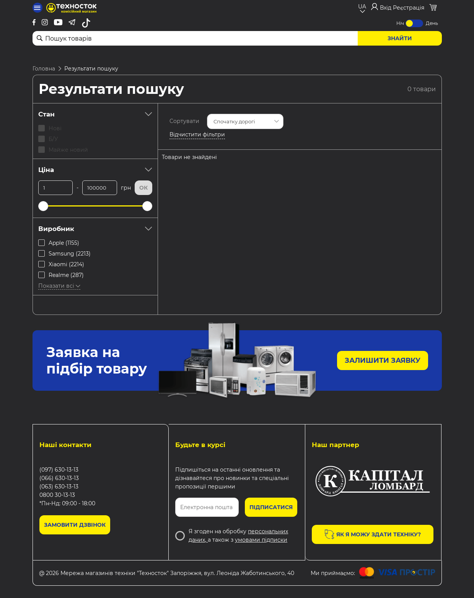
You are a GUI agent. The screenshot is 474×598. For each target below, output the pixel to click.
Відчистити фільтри (197, 134)
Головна (44, 68)
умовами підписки (261, 539)
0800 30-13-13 (57, 495)
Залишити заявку (382, 360)
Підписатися (271, 507)
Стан (95, 114)
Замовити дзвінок (75, 524)
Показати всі (59, 285)
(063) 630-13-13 (58, 486)
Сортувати (184, 121)
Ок (143, 187)
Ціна (95, 170)
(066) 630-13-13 (59, 478)
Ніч (400, 23)
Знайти (400, 38)
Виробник (95, 229)
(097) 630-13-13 (58, 469)
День (432, 23)
